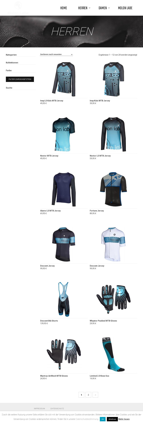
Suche (32, 151)
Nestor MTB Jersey (49, 156)
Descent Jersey (47, 266)
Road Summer (15, 99)
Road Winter (14, 92)
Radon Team (14, 106)
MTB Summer (15, 102)
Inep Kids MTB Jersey (100, 101)
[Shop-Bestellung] (56, 54)
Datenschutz (57, 408)
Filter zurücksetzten (20, 136)
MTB (15, 74)
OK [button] (103, 419)
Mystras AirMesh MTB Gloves (54, 376)
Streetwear (18, 79)
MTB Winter (14, 95)
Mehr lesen (124, 419)
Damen (12, 60)
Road (15, 70)
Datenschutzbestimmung (87, 419)
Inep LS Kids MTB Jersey (51, 101)
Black (14, 121)
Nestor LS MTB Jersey (100, 156)
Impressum (39, 408)
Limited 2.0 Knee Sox (99, 376)
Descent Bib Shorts (49, 321)
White (14, 126)
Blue (24, 121)
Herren (12, 65)
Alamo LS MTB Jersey (50, 211)
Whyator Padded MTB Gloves (103, 321)
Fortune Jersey (97, 211)
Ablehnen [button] (112, 419)
